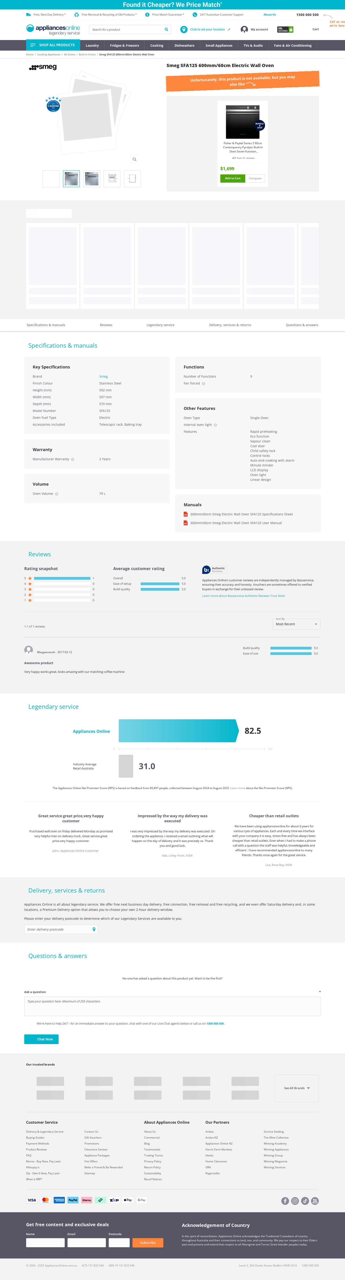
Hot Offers (91, 1161)
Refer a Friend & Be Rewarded (103, 1167)
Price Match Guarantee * (164, 15)
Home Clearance (216, 1161)
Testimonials (152, 1149)
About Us (270, 14)
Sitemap (89, 1173)
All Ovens (69, 54)
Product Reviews (36, 1149)
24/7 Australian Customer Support (218, 14)
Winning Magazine (275, 1161)
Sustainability (152, 1173)
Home (29, 54)
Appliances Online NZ (219, 1143)
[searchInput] (130, 29)
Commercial (152, 1137)
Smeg (103, 376)
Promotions (91, 1143)
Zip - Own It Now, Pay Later (43, 1173)
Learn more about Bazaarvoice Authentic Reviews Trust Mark (243, 596)
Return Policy (152, 1167)
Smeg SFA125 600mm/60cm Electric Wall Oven (126, 54)
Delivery (31, 1132)
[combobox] (296, 624)
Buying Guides (35, 1137)
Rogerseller (212, 1173)
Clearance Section (96, 1149)
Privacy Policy (152, 1161)
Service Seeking (274, 1132)
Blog (147, 1143)
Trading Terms (153, 1155)
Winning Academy (275, 1143)
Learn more (238, 788)
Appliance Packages (97, 1155)
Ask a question (35, 992)
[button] (254, 29)
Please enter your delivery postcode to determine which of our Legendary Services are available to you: (103, 918)
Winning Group (273, 1155)
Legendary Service (52, 1132)
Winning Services (275, 1167)
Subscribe (148, 1242)
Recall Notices (153, 1179)
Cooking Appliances (48, 54)
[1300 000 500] (307, 14)
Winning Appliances (276, 1149)
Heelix (209, 1155)
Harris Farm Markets (218, 1149)
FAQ (28, 1155)
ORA (208, 1167)
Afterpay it (32, 1167)
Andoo (209, 1132)
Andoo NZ (211, 1137)
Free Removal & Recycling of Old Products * (105, 15)
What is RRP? (34, 1179)
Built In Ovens (87, 54)
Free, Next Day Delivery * (46, 15)
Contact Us (91, 1132)
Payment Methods (37, 1143)
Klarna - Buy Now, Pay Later (43, 1161)
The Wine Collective (276, 1137)
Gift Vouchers (93, 1137)
